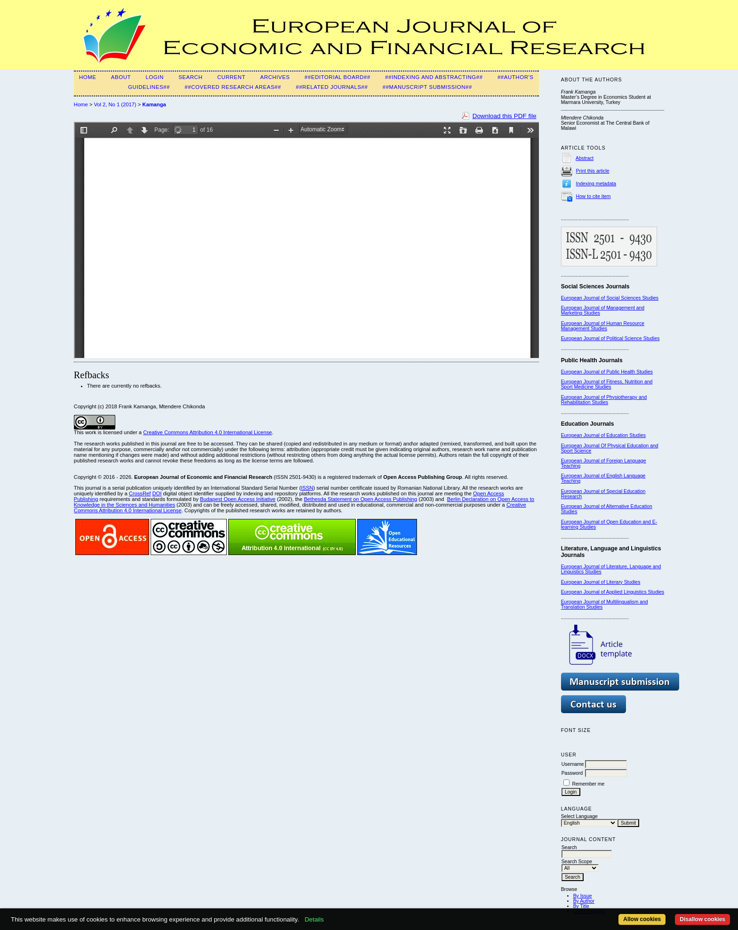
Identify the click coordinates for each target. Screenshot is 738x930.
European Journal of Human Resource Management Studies (602, 326)
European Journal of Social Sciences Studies (609, 298)
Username (573, 764)
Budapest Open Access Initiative (237, 499)
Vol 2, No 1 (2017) (115, 104)
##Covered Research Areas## (232, 87)
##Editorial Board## (337, 77)
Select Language (579, 816)
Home (87, 77)
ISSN (307, 488)
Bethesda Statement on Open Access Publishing (360, 499)
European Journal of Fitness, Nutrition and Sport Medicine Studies (607, 384)
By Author (583, 901)
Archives (275, 77)
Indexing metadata (596, 183)
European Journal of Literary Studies (601, 582)
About (121, 77)
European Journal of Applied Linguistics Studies (613, 592)
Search (190, 77)
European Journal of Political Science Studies (610, 338)
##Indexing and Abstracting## (433, 77)
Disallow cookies (702, 919)
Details (314, 919)
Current (231, 77)
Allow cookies (642, 919)
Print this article (593, 171)
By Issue (582, 895)
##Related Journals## (332, 87)
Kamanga (154, 104)
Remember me (588, 784)
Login (154, 77)
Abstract (585, 158)
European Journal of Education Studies (603, 435)
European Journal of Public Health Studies (607, 371)
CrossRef (140, 493)
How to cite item (593, 196)
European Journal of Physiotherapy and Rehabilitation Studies (604, 400)
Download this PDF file (505, 115)
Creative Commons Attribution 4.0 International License (207, 432)
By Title (581, 906)
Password (572, 773)
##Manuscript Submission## (427, 87)
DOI (156, 493)
